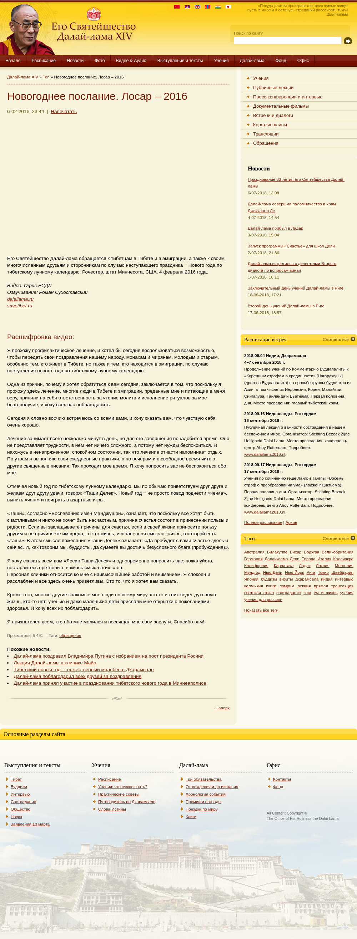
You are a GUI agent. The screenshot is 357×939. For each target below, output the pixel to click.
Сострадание (23, 802)
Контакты (282, 779)
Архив (291, 522)
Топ (46, 77)
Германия (253, 559)
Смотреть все (336, 339)
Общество (20, 809)
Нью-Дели (272, 572)
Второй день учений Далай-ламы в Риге (286, 306)
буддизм (269, 579)
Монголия (344, 565)
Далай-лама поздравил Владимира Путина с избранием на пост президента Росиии (109, 656)
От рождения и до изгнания (212, 787)
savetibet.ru (19, 305)
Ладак (304, 565)
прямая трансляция (333, 586)
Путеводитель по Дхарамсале (126, 802)
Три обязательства (203, 779)
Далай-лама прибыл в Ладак (275, 228)
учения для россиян (263, 599)
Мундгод (252, 572)
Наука (16, 817)
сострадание (288, 593)
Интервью (20, 794)
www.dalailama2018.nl (264, 454)
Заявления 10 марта (30, 824)
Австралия (254, 552)
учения (346, 593)
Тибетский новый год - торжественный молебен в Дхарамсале (84, 669)
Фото (100, 60)
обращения (70, 635)
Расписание (44, 60)
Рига (311, 572)
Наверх (223, 708)
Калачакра (343, 559)
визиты (286, 579)
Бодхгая (311, 552)
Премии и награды (203, 802)
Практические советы (118, 794)
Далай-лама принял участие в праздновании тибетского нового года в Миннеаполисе (110, 683)
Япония (251, 579)
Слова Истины (112, 809)
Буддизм (19, 787)
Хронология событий (206, 794)
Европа (308, 559)
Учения (221, 60)
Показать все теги (261, 610)
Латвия (323, 565)
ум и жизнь (325, 593)
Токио (323, 572)
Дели (295, 559)
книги (271, 586)
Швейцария (342, 572)
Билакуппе (277, 552)
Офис (303, 60)
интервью (344, 579)
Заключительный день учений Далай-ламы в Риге (295, 288)
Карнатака (283, 565)
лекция (304, 586)
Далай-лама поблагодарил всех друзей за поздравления (77, 676)
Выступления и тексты (180, 60)
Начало (13, 60)
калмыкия (253, 586)
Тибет (16, 779)
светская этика (259, 593)
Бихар (296, 552)
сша (307, 593)
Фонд (281, 60)
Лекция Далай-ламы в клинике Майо (55, 662)
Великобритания (337, 552)
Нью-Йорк (294, 572)
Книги (191, 817)
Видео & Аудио (131, 60)
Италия (324, 559)
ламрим (286, 586)
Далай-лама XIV (22, 77)
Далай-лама (252, 60)
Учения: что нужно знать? (122, 787)
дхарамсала (306, 579)
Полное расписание (263, 522)
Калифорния (256, 565)
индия (326, 579)
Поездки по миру (202, 809)
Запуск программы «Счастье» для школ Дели (291, 246)
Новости (75, 60)
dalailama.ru (20, 299)
